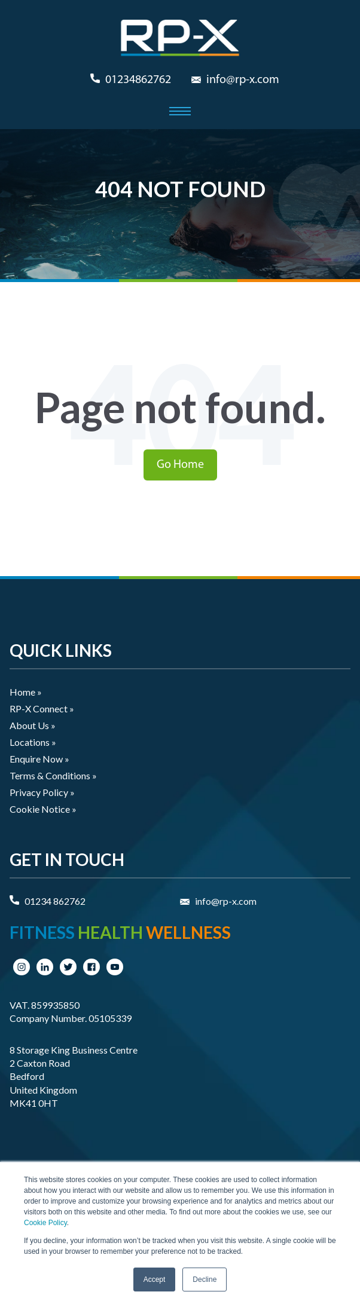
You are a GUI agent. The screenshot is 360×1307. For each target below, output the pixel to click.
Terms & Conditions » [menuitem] (53, 775)
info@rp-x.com (242, 80)
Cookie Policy (45, 1223)
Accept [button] (155, 1279)
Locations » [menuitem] (33, 742)
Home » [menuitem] (26, 691)
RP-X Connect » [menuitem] (42, 708)
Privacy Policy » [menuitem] (42, 792)
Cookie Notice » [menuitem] (43, 809)
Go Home (180, 465)
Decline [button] (204, 1279)
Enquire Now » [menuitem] (39, 758)
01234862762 (138, 80)
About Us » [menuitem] (33, 725)
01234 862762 (55, 901)
